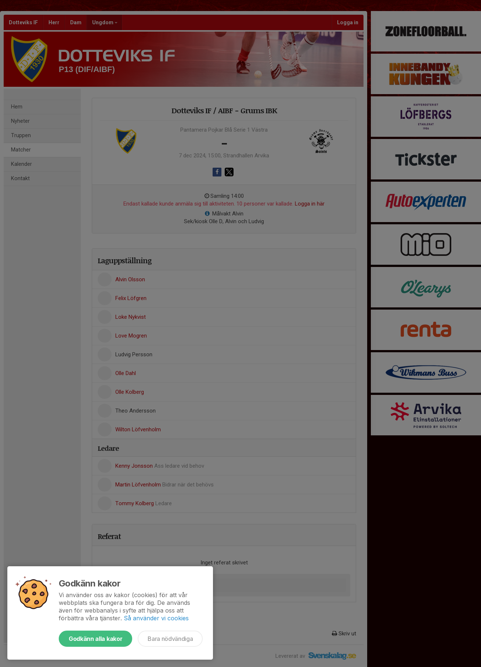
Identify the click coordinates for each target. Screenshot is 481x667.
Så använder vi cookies (156, 618)
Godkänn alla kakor (95, 638)
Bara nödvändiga (170, 638)
